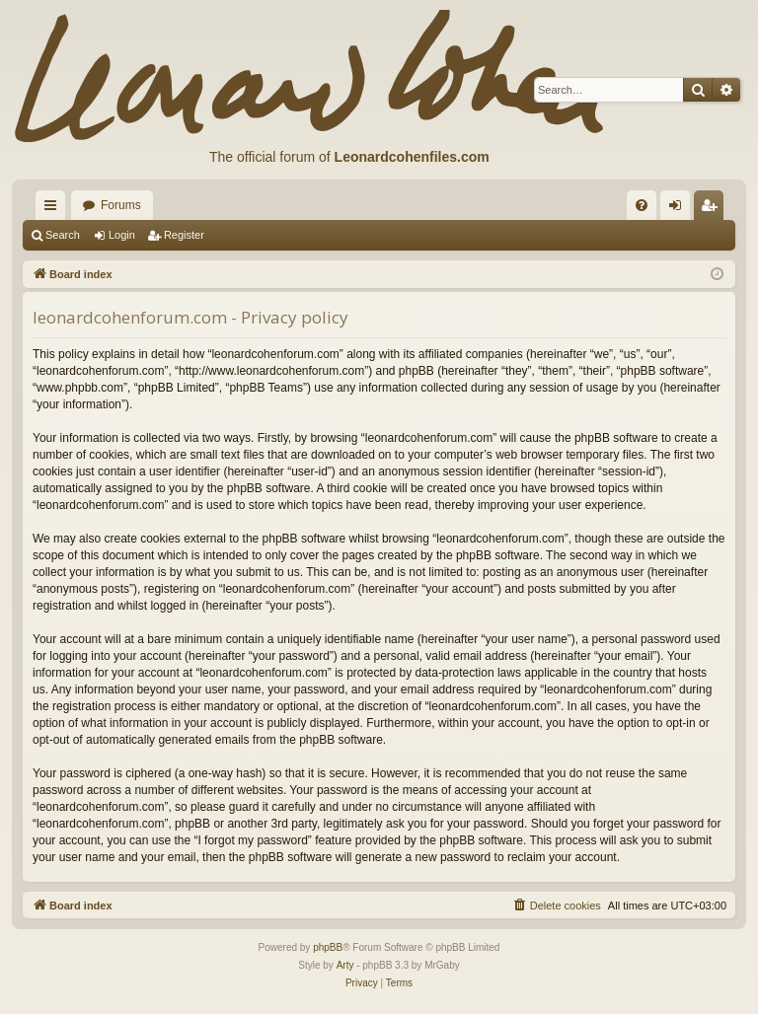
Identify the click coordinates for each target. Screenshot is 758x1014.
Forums (121, 205)
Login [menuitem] (679, 209)
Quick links (54, 209)
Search (62, 235)
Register (184, 235)
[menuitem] (641, 205)
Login (122, 235)
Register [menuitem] (713, 209)
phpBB (327, 947)
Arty (345, 965)
